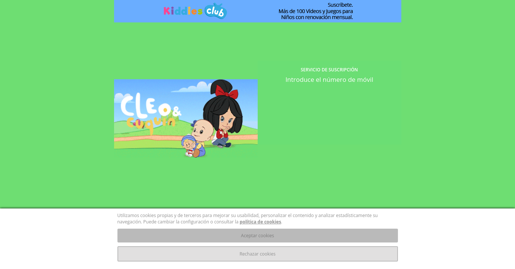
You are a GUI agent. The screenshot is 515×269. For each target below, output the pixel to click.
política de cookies (260, 222)
